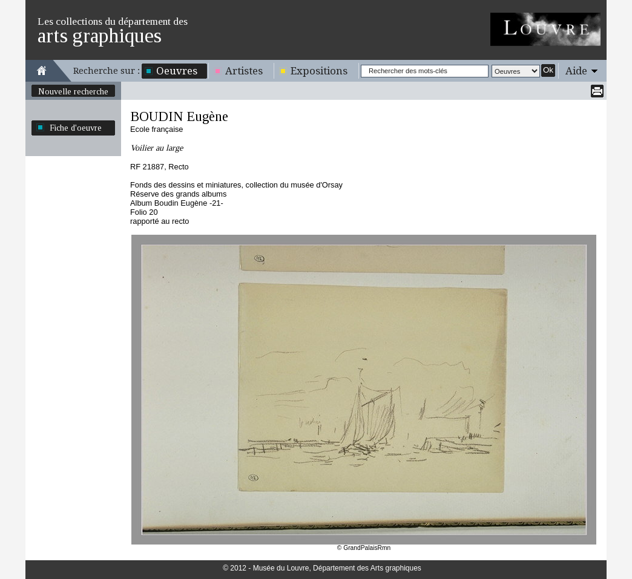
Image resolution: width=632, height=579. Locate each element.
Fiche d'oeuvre (76, 127)
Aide (576, 71)
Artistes (244, 71)
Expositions (319, 71)
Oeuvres (176, 71)
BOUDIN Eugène (179, 116)
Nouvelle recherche (73, 91)
